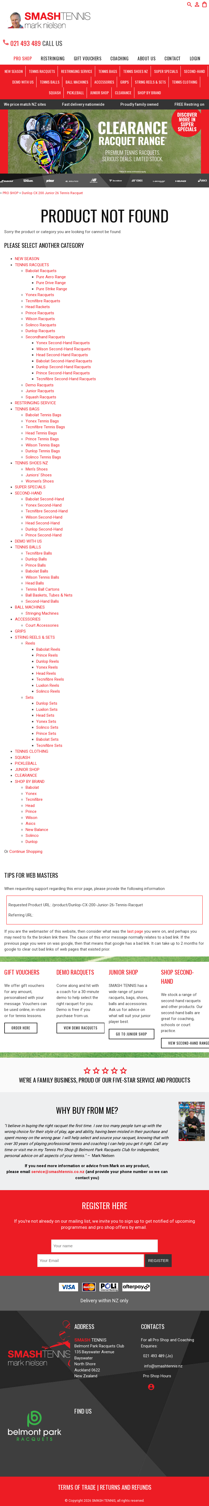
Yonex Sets (46, 721)
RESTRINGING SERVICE (76, 71)
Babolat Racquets (41, 270)
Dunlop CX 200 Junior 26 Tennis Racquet (52, 193)
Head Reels (46, 673)
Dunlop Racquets (40, 330)
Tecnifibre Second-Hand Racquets (66, 379)
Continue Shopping (25, 851)
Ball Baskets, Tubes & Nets (49, 595)
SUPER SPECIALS (166, 71)
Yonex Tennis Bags (42, 421)
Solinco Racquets (41, 325)
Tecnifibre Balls (39, 553)
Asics (30, 823)
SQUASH (55, 92)
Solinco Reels (48, 691)
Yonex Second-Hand (44, 505)
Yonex (31, 793)
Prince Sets (46, 733)
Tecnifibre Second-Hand (47, 511)
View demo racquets (81, 1027)
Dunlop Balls (36, 559)
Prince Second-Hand (44, 535)
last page (135, 931)
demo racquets (75, 971)
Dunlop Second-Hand (44, 529)
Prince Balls (36, 565)
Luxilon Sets (47, 709)
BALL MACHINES (77, 82)
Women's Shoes (40, 481)
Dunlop (32, 841)
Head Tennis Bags (41, 433)
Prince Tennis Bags (42, 439)
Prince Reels (47, 655)
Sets (30, 697)
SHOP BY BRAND (149, 92)
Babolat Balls (37, 571)
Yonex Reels (47, 667)
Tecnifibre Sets (49, 745)
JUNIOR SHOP (99, 92)
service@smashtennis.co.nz (57, 1171)
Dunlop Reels (47, 661)
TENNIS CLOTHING (184, 82)
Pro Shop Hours (156, 1376)
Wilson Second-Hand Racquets (63, 349)
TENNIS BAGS (107, 71)
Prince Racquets (40, 313)
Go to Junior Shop (131, 1034)
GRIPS (124, 82)
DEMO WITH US (23, 82)
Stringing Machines (42, 613)
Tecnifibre (34, 799)
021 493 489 (21, 43)
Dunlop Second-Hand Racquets (63, 366)
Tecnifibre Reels (50, 679)
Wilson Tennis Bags (43, 445)
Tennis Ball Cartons (42, 589)
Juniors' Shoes (39, 475)
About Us (146, 58)
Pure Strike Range (51, 289)
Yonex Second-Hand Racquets (63, 342)
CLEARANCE (123, 92)
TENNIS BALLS (49, 82)
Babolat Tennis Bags (43, 415)
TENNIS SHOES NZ (135, 71)
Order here (20, 1027)
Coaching (119, 58)
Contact (172, 58)
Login (195, 58)
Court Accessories (42, 625)
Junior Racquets (40, 391)
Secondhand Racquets (45, 337)
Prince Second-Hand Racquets (63, 373)
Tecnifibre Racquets (43, 301)
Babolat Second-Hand (45, 499)
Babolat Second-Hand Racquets (64, 361)
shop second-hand (177, 976)
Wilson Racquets (40, 318)
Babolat (32, 787)
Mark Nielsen (103, 1155)
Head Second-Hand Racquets (62, 354)
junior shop (123, 971)
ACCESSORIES (104, 82)
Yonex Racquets (40, 294)
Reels (30, 643)
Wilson (31, 817)
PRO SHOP (23, 58)
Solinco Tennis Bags (43, 457)
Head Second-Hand (43, 523)
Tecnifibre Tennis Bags (45, 427)
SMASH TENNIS (103, 1501)
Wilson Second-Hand (44, 517)
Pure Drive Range (51, 282)
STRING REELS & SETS (150, 82)
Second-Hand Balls (42, 601)
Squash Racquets (41, 397)
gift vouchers (21, 971)
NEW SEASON (14, 71)
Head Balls (35, 583)
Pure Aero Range (51, 276)
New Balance (37, 829)
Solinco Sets (47, 727)
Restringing (53, 58)
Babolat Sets (47, 739)
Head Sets (45, 715)
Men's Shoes (37, 469)
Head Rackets (38, 306)
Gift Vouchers (88, 58)
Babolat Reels (48, 649)
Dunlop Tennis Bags (43, 451)
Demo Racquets (40, 385)
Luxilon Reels (47, 685)
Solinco (32, 835)
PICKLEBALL (75, 92)
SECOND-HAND (194, 71)
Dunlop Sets (46, 703)
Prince (31, 811)
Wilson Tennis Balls (42, 577)
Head (30, 805)
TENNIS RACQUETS (42, 71)
